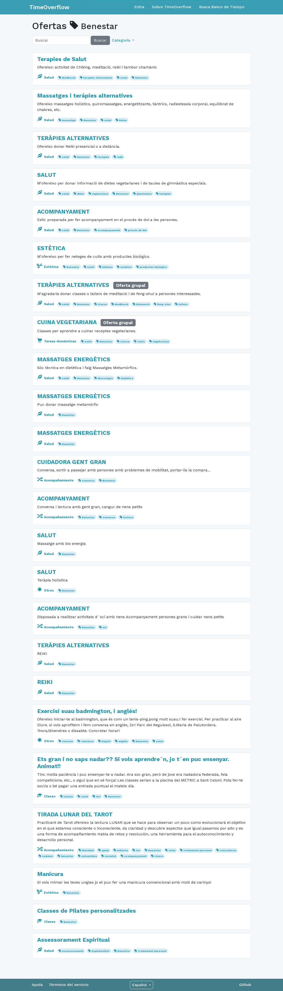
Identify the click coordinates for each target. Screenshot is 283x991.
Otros (46, 590)
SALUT (46, 175)
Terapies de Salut (61, 59)
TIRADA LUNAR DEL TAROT (75, 814)
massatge (69, 120)
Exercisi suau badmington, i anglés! (87, 711)
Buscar (100, 40)
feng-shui (163, 304)
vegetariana (100, 193)
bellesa (107, 267)
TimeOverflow (49, 7)
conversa (88, 480)
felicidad (88, 850)
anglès (123, 741)
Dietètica (127, 378)
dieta (80, 193)
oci (104, 627)
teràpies (103, 157)
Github (245, 984)
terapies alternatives (97, 77)
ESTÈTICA (51, 248)
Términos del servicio (69, 984)
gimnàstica (144, 193)
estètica (126, 267)
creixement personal (197, 850)
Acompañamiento (56, 480)
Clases (46, 796)
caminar (47, 856)
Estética (48, 267)
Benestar (141, 77)
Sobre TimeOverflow (171, 7)
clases (68, 796)
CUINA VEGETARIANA (66, 322)
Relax (123, 120)
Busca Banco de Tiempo (221, 7)
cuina (141, 341)
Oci (98, 796)
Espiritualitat (100, 951)
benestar (67, 856)
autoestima (89, 856)
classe (102, 304)
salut (123, 77)
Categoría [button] (121, 40)
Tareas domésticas (57, 341)
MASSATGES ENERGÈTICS (73, 359)
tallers (183, 304)
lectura (128, 517)
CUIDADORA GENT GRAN (71, 462)
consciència (228, 850)
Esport (106, 741)
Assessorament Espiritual (73, 939)
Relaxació (143, 304)
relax (172, 850)
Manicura (50, 874)
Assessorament (73, 951)
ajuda (105, 850)
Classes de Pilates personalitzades (86, 910)
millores (122, 850)
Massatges (105, 378)
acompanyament (109, 230)
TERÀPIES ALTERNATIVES (73, 138)
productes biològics (153, 267)
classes (67, 741)
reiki (120, 157)
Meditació (68, 77)
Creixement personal (152, 951)
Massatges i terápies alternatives (84, 95)
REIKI (45, 682)
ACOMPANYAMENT (63, 211)
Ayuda (37, 984)
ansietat (110, 856)
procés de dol (137, 230)
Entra (139, 7)
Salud (46, 77)
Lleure (158, 856)
